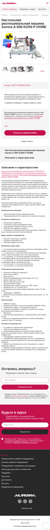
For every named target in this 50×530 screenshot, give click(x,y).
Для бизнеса (6, 480)
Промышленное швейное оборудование (17, 459)
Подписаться (25, 432)
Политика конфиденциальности (25, 526)
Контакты (5, 484)
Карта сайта (25, 523)
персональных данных (20, 396)
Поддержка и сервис (27, 9)
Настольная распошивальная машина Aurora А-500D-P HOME (23, 117)
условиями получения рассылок (16, 441)
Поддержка (6, 473)
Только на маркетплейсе (25, 133)
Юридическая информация (12, 487)
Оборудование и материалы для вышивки (18, 466)
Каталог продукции (9, 9)
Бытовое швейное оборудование (14, 462)
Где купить (42, 9)
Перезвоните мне (25, 387)
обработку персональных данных (25, 443)
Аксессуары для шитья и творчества (16, 469)
